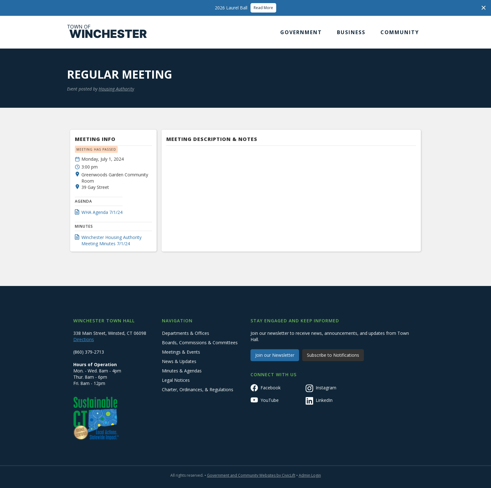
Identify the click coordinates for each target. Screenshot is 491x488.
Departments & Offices (185, 333)
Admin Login (310, 475)
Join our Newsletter (274, 355)
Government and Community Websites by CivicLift (251, 475)
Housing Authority (116, 89)
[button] (301, 32)
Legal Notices (176, 380)
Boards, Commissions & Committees (200, 342)
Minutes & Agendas (182, 371)
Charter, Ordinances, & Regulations (197, 389)
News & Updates (179, 361)
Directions (83, 339)
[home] (107, 32)
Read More (263, 7)
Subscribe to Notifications (333, 355)
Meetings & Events (181, 352)
